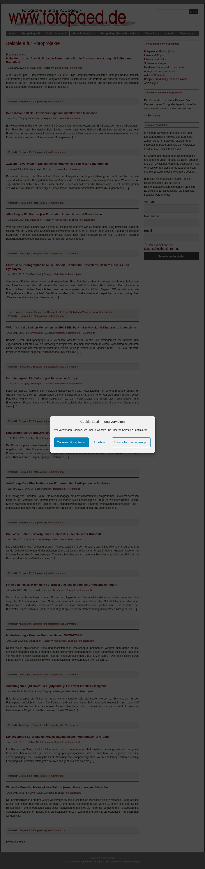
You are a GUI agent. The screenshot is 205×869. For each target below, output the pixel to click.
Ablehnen (100, 442)
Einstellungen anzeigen (131, 442)
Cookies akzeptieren (72, 442)
